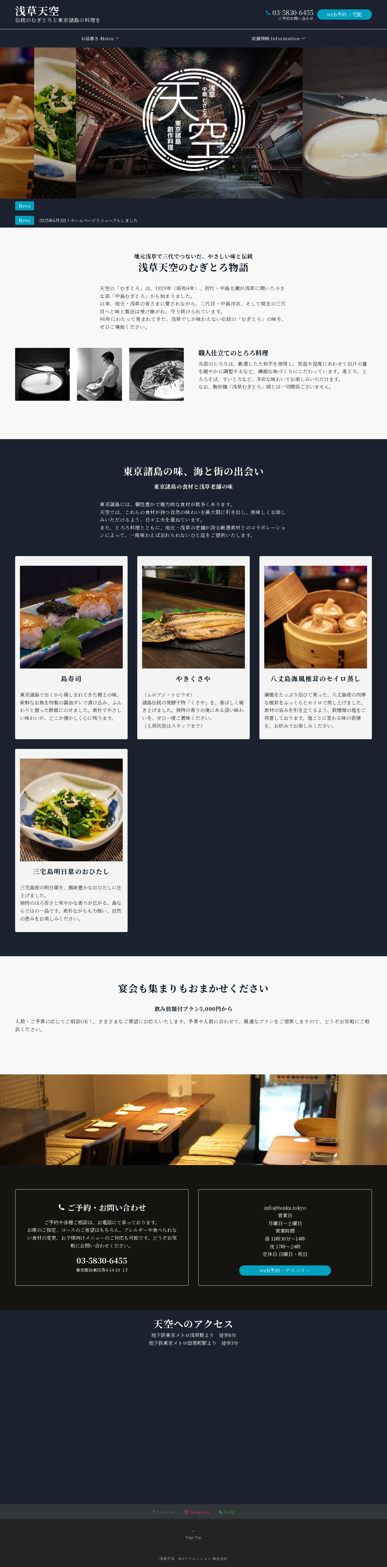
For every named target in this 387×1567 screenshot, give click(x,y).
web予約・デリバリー (285, 1270)
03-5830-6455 (293, 12)
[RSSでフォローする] (227, 1512)
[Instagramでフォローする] (196, 1512)
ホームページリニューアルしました (104, 206)
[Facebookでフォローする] (163, 1512)
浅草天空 (37, 10)
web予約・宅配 (344, 14)
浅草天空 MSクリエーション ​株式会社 (193, 1558)
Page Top (193, 1534)
